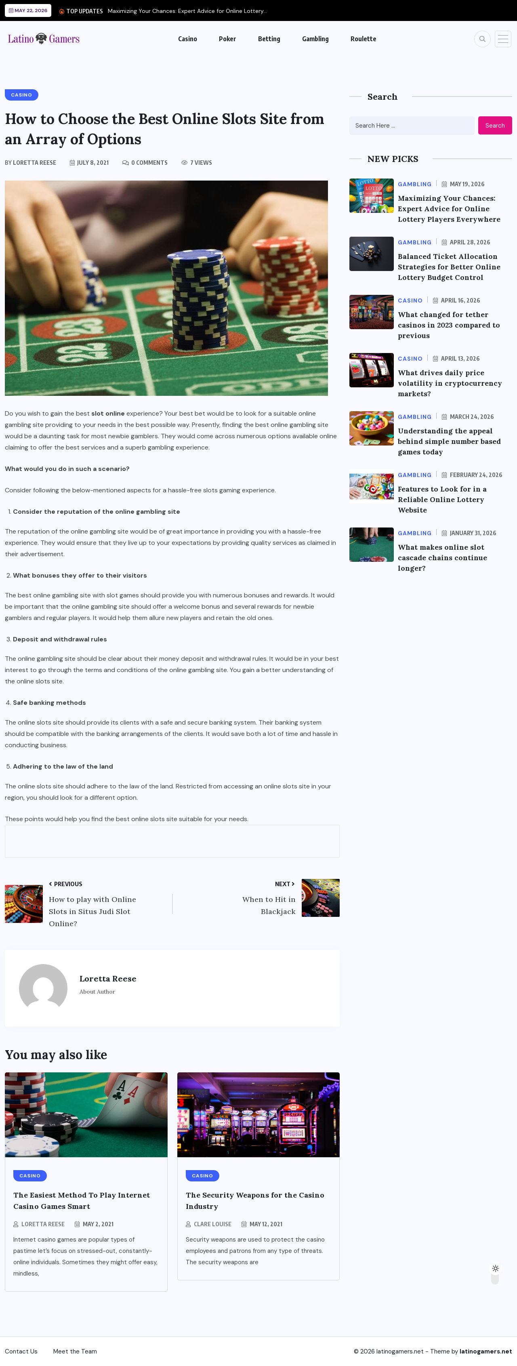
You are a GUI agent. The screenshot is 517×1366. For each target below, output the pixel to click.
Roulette (363, 39)
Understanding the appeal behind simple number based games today (450, 441)
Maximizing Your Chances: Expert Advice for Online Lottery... (187, 11)
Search (495, 126)
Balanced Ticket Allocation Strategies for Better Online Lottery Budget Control (450, 267)
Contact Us (21, 1351)
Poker (227, 39)
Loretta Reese (43, 1224)
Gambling (315, 39)
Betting (269, 39)
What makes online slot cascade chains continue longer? (443, 557)
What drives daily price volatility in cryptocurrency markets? (451, 383)
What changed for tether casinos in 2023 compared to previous (450, 325)
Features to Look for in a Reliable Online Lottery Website (443, 499)
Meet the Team (75, 1351)
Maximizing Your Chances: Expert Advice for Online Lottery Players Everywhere (450, 208)
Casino (187, 39)
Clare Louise (212, 1224)
